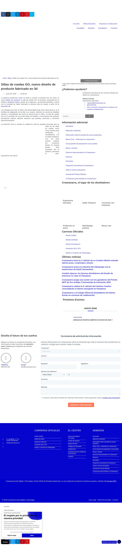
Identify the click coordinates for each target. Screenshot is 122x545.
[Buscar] (89, 116)
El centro (76, 24)
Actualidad (80, 28)
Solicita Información (109, 542)
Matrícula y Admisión (73, 130)
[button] (1, 188)
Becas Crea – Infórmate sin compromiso (80, 139)
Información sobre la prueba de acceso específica (84, 135)
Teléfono (4, 365)
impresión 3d (5, 106)
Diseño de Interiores (73, 244)
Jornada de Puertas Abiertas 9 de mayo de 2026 (92, 320)
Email (23, 365)
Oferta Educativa (89, 24)
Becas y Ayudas (71, 148)
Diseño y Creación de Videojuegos (78, 253)
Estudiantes (102, 28)
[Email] (26, 358)
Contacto (114, 28)
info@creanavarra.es (13, 442)
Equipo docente (72, 443)
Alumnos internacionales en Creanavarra (80, 152)
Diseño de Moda (72, 240)
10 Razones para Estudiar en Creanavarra (81, 178)
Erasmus (69, 157)
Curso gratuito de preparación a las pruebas (81, 144)
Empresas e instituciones (108, 24)
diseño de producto (13, 100)
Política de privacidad (104, 499)
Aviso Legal (92, 499)
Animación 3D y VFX (73, 248)
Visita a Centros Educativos (76, 170)
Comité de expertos (74, 440)
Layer (20, 98)
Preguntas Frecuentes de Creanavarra (79, 165)
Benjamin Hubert (14, 102)
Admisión (91, 28)
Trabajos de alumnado (74, 446)
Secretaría (69, 126)
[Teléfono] (6, 358)
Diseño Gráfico (71, 235)
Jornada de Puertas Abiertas (76, 174)
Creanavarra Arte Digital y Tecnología (21, 500)
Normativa (69, 161)
